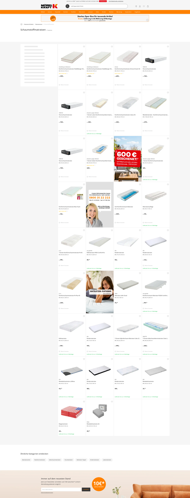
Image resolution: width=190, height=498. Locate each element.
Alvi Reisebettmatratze (148, 357)
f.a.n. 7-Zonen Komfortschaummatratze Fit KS (70, 228)
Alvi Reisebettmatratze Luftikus (66, 357)
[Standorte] (136, 6)
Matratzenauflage (146, 182)
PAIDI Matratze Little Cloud (121, 271)
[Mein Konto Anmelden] (140, 6)
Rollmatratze (61, 314)
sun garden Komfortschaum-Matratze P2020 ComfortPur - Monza (156, 272)
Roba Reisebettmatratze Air (93, 399)
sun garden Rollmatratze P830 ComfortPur (97, 228)
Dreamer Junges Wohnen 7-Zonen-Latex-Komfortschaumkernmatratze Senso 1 (99, 91)
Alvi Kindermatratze (119, 228)
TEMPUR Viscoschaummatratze (150, 44)
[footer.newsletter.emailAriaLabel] (61, 489)
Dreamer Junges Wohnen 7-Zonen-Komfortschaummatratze (155, 137)
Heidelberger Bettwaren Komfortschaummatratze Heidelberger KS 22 (72, 45)
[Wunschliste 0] (144, 6)
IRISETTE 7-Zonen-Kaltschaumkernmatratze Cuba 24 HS (155, 315)
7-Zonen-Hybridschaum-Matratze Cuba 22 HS (126, 314)
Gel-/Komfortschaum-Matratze (122, 182)
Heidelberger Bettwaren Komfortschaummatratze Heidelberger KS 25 (99, 45)
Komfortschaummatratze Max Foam (67, 182)
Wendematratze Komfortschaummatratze (153, 90)
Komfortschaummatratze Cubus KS (123, 90)
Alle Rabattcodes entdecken (116, 1)
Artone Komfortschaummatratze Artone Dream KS (127, 44)
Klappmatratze (62, 399)
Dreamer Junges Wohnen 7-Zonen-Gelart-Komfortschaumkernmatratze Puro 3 (100, 137)
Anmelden (86, 489)
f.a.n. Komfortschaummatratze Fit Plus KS (69, 271)
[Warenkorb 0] (148, 6)
